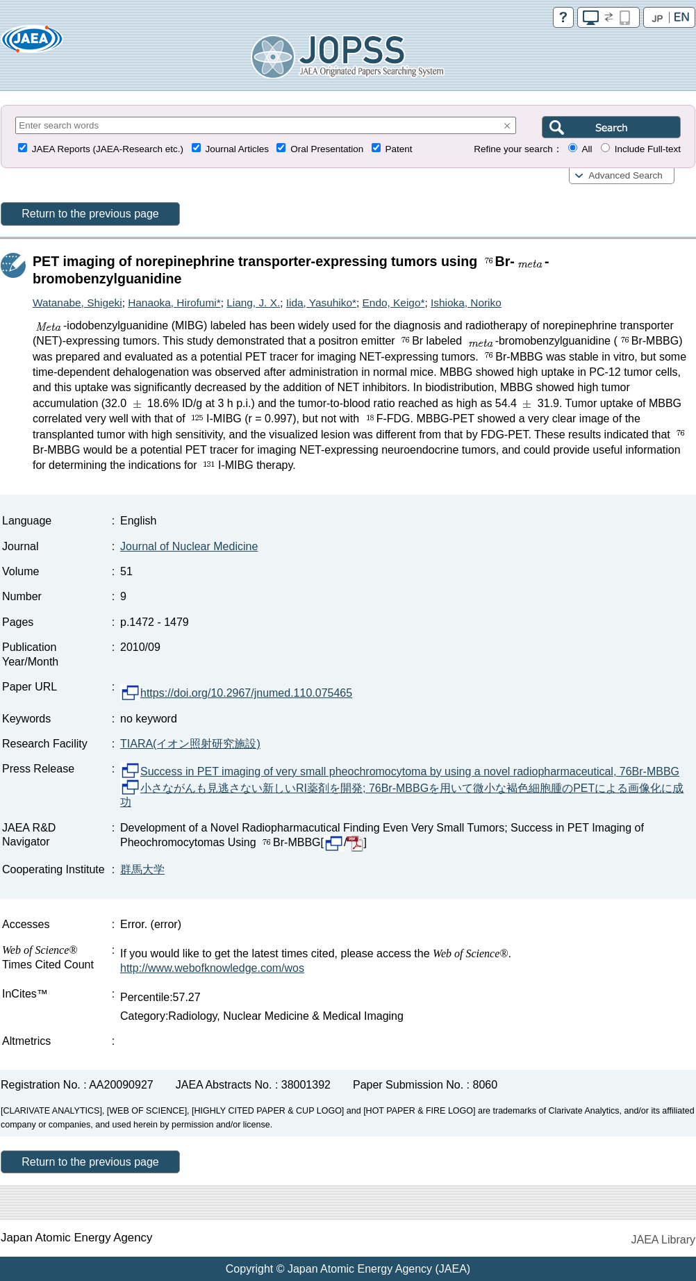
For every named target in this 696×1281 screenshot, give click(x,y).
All (586, 149)
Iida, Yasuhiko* (321, 302)
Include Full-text (648, 149)
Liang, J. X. (253, 302)
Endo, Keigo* (394, 302)
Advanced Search (625, 175)
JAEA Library (663, 1240)
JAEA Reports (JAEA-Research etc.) (107, 149)
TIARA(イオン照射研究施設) (190, 744)
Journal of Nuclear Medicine (189, 546)
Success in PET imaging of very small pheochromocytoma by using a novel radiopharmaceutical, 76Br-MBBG (399, 771)
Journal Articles (237, 149)
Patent (399, 149)
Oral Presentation (326, 149)
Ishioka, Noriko (466, 302)
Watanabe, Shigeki (77, 302)
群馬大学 (142, 869)
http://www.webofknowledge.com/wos (212, 968)
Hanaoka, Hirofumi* (174, 302)
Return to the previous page (90, 214)
